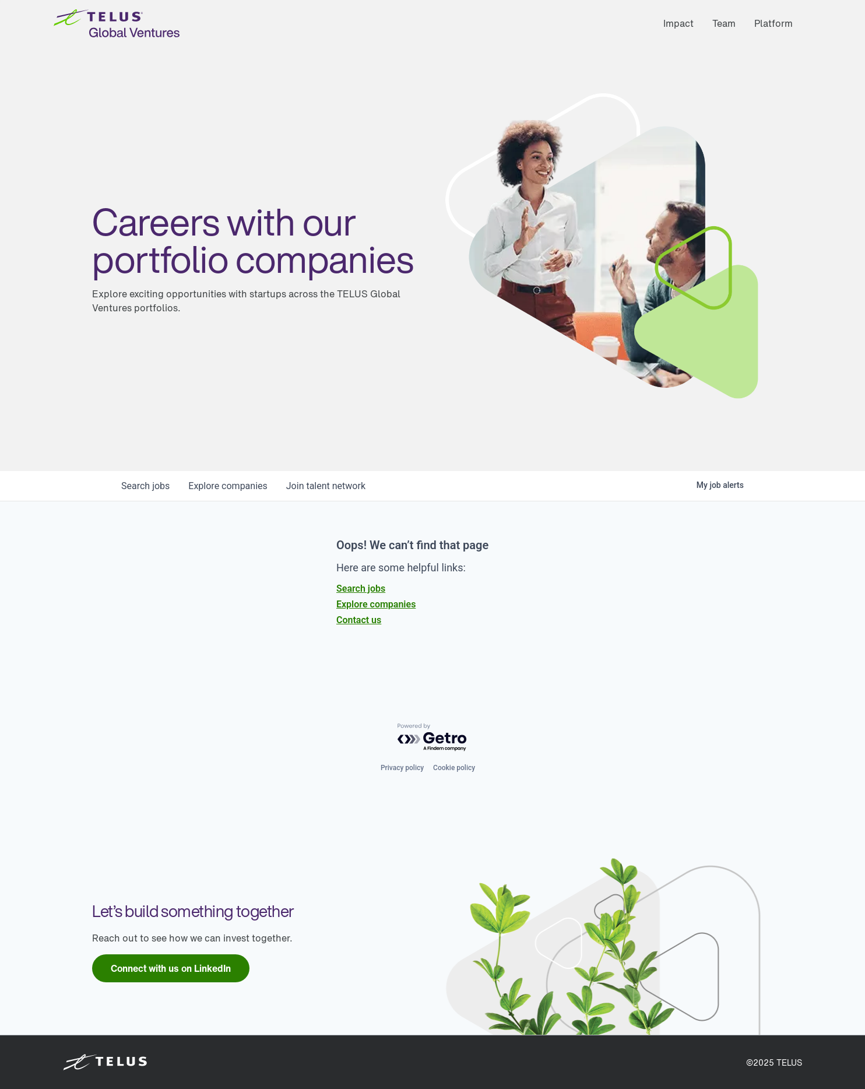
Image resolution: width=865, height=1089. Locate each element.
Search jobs (360, 588)
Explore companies (376, 604)
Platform (773, 23)
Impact (678, 23)
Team (724, 23)
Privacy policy (402, 768)
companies (227, 485)
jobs (145, 485)
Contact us (358, 620)
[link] (171, 968)
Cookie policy (454, 768)
